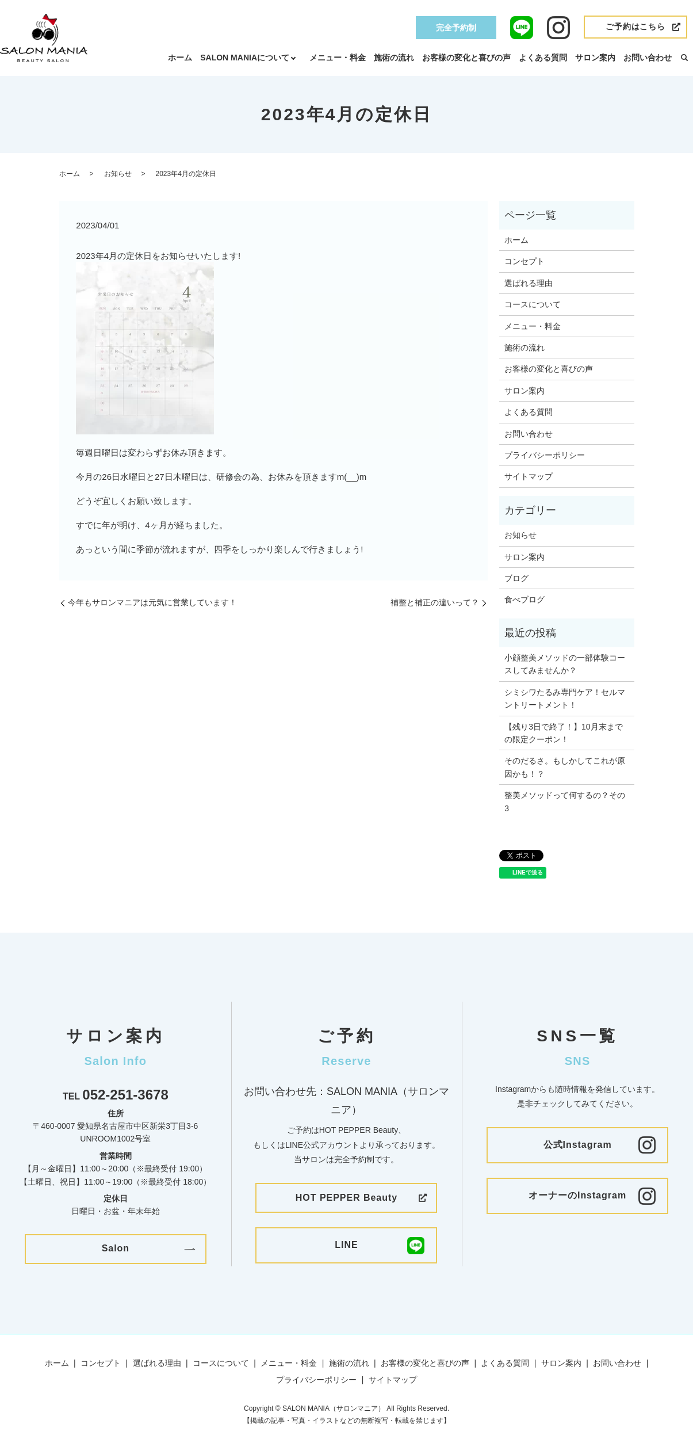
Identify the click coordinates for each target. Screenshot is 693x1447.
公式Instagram (577, 1145)
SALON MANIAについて (244, 57)
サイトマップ (528, 476)
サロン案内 (595, 57)
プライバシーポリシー (544, 455)
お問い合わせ (647, 57)
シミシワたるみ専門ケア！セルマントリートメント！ (564, 698)
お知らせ (118, 174)
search (684, 58)
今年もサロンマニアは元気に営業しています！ (152, 602)
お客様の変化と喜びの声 (466, 57)
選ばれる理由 (528, 283)
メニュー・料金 (337, 57)
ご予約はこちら (635, 26)
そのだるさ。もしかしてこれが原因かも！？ (564, 767)
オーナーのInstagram (577, 1195)
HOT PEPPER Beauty (346, 1197)
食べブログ (524, 599)
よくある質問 (543, 57)
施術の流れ (394, 57)
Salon (115, 1248)
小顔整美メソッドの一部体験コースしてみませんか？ (564, 664)
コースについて (532, 304)
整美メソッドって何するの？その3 (564, 801)
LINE (346, 1245)
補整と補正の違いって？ (434, 602)
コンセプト (524, 261)
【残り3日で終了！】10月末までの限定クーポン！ (563, 733)
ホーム (180, 57)
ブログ (516, 578)
